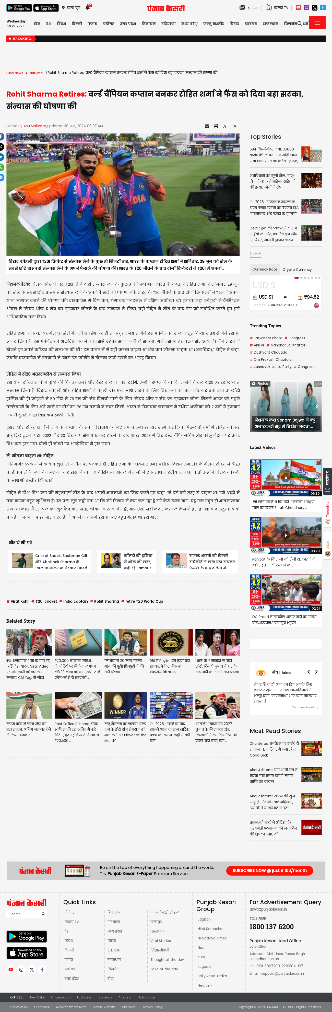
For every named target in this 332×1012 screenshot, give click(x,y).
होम (37, 23)
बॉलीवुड (156, 922)
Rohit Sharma (104, 601)
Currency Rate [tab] (264, 269)
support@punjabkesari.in (282, 973)
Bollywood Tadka (212, 976)
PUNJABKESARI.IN (278, 1007)
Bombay (105, 997)
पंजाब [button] (92, 23)
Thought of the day (167, 959)
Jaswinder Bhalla (266, 338)
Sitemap (128, 1007)
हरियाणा (114, 922)
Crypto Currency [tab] (297, 269)
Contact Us (19, 1007)
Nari (201, 947)
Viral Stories (160, 940)
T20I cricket (44, 601)
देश (67, 931)
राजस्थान (114, 959)
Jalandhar (146, 997)
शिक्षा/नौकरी (159, 950)
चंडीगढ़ (70, 969)
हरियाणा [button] (168, 23)
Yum (201, 957)
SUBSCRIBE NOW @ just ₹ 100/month (270, 871)
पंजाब (69, 959)
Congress (294, 338)
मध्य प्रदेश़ (189, 23)
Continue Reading (305, 707)
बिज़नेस (113, 969)
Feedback (42, 1007)
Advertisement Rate (71, 1007)
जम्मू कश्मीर (213, 23)
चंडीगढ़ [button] (108, 23)
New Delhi (37, 997)
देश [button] (48, 23)
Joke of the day (164, 969)
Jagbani (204, 919)
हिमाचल (114, 912)
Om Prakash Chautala (271, 359)
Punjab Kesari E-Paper (131, 874)
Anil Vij (257, 345)
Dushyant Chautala (268, 352)
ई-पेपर (69, 912)
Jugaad (204, 966)
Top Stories (265, 137)
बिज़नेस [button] (290, 23)
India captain (73, 601)
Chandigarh (61, 997)
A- (226, 126)
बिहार (234, 23)
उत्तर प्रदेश (128, 23)
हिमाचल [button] (149, 23)
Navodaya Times (212, 938)
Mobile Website (104, 1007)
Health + (157, 931)
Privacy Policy (152, 1007)
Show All (256, 253)
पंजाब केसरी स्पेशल (164, 912)
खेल (111, 978)
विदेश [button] (61, 23)
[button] (255, 406)
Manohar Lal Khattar (286, 345)
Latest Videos (263, 447)
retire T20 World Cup (142, 601)
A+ (236, 126)
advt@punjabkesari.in (268, 909)
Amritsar (125, 997)
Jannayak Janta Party (271, 366)
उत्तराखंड (114, 950)
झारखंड (251, 23)
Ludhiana (84, 997)
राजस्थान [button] (270, 23)
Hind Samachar (211, 928)
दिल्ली (77, 23)
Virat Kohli (17, 601)
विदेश (69, 940)
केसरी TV (72, 922)
